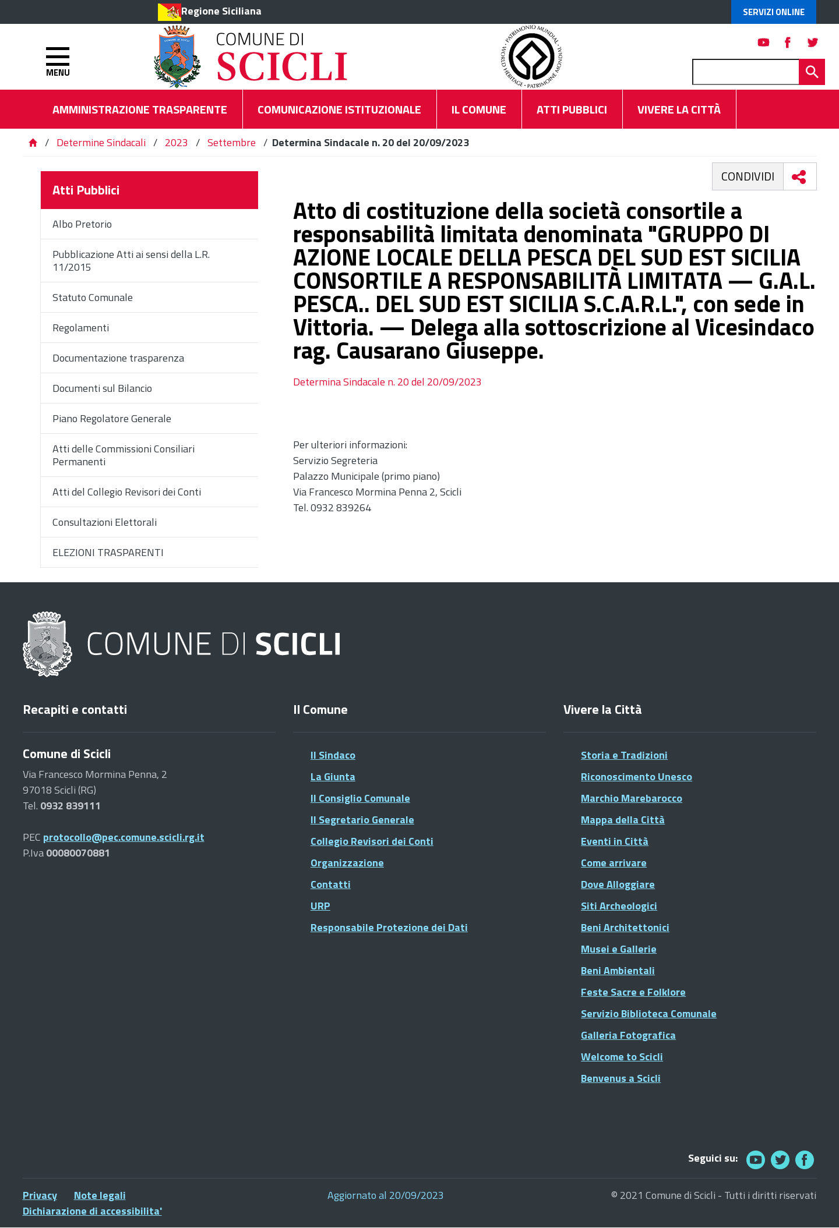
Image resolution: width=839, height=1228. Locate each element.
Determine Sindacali (101, 142)
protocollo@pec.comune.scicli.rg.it (124, 837)
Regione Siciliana (221, 11)
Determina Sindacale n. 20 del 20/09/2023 (387, 382)
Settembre (231, 142)
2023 (176, 142)
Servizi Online (774, 12)
